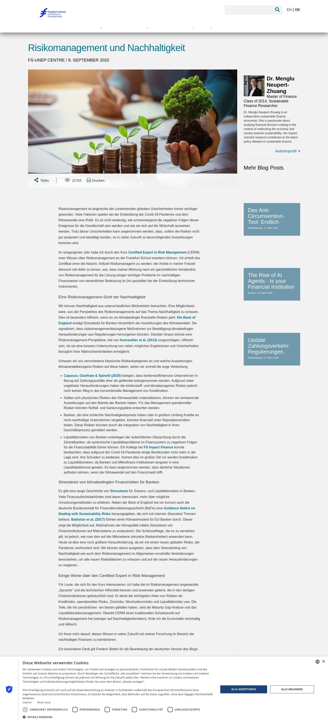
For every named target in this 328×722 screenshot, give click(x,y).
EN (290, 10)
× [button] (323, 661)
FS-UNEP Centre (47, 60)
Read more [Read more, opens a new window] (44, 702)
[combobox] (317, 662)
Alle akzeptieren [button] (243, 689)
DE (297, 10)
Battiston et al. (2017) (88, 519)
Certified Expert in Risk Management (157, 252)
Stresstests (119, 491)
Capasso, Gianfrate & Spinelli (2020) (92, 375)
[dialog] (164, 689)
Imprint (27, 702)
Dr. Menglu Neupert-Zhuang (281, 84)
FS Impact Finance (158, 447)
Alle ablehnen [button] (292, 689)
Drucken (95, 180)
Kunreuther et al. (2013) (138, 340)
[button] (118, 716)
